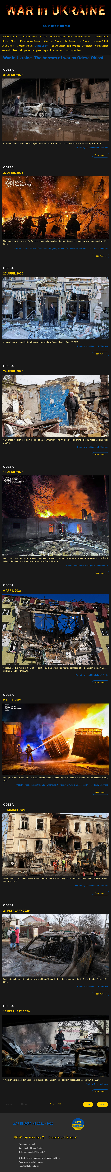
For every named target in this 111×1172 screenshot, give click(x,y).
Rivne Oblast (73, 45)
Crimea (43, 36)
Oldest (102, 1104)
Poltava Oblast (57, 45)
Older (88, 1104)
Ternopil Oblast (9, 50)
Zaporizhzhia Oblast (53, 50)
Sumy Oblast (101, 45)
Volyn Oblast (8, 45)
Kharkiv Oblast (100, 36)
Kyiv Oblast (69, 41)
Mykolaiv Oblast (25, 45)
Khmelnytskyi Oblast (30, 41)
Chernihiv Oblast (10, 36)
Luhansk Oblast (100, 41)
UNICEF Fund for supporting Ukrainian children (39, 1158)
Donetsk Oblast (83, 36)
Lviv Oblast (84, 41)
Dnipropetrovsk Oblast (61, 36)
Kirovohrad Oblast (52, 41)
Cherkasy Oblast (29, 36)
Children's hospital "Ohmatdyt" (32, 1152)
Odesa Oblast (41, 45)
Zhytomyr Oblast (72, 50)
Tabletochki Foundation (29, 1166)
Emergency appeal (27, 1144)
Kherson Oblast (9, 41)
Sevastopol (87, 45)
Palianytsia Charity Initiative (31, 1162)
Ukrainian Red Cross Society (31, 1148)
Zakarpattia (24, 50)
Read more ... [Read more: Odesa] (101, 155)
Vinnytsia (36, 50)
